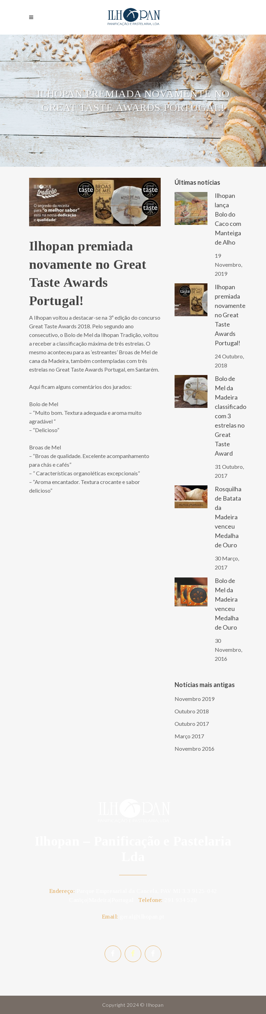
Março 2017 (189, 736)
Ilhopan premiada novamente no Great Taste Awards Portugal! (230, 315)
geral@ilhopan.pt (142, 916)
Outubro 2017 (192, 723)
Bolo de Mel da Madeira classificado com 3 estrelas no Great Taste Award (230, 416)
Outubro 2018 (192, 711)
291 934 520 (180, 900)
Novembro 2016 (194, 748)
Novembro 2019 (194, 698)
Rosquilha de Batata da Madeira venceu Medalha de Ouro (228, 517)
